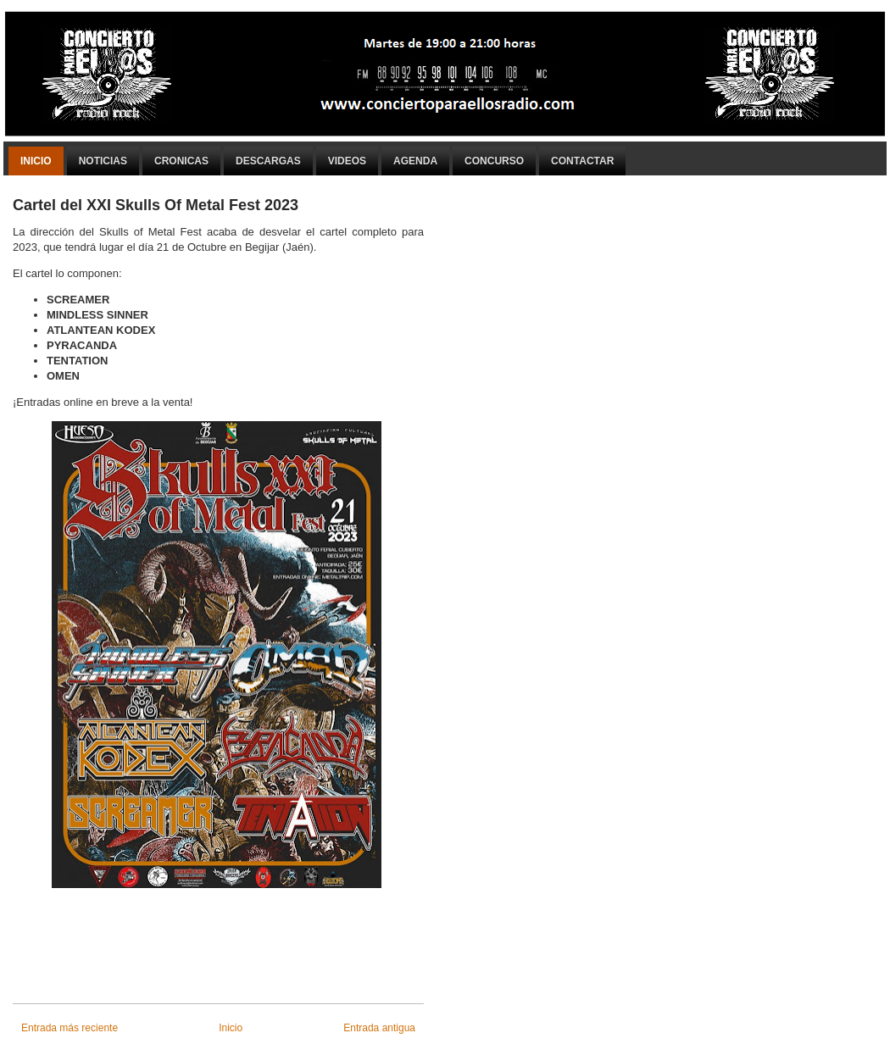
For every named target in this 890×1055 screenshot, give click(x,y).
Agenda (415, 161)
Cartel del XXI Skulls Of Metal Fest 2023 (155, 205)
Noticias (103, 161)
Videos (347, 161)
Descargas (268, 161)
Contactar (582, 161)
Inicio (36, 161)
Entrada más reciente (69, 1028)
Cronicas (181, 161)
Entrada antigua (379, 1028)
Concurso (494, 161)
